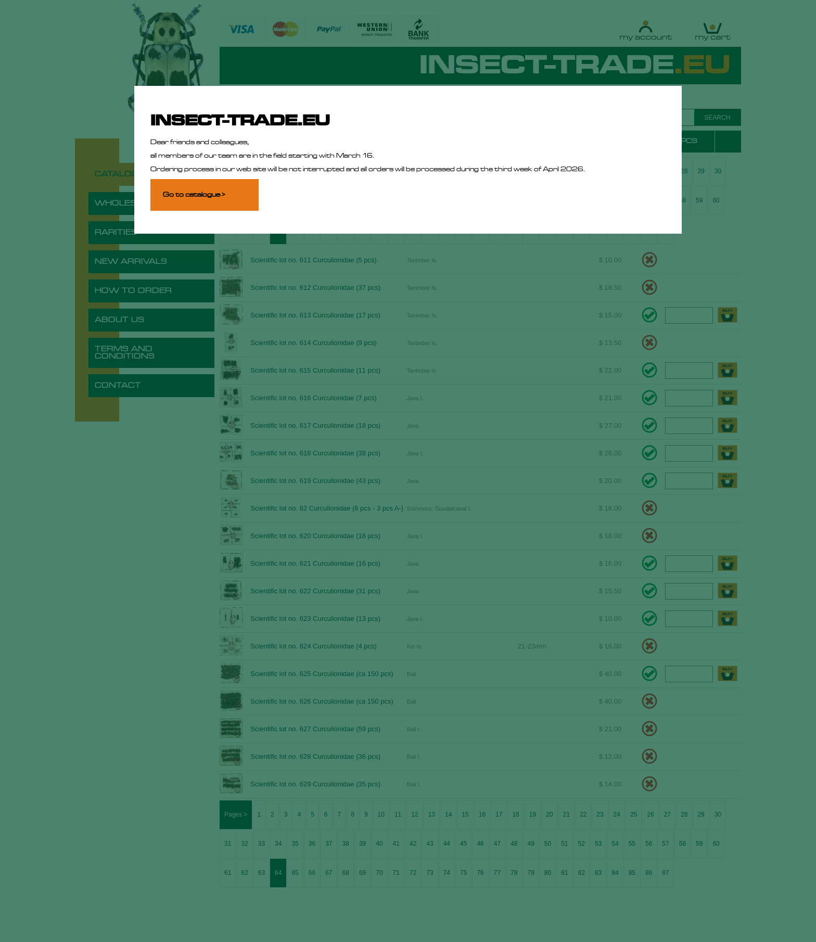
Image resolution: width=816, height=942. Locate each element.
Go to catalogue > (194, 195)
